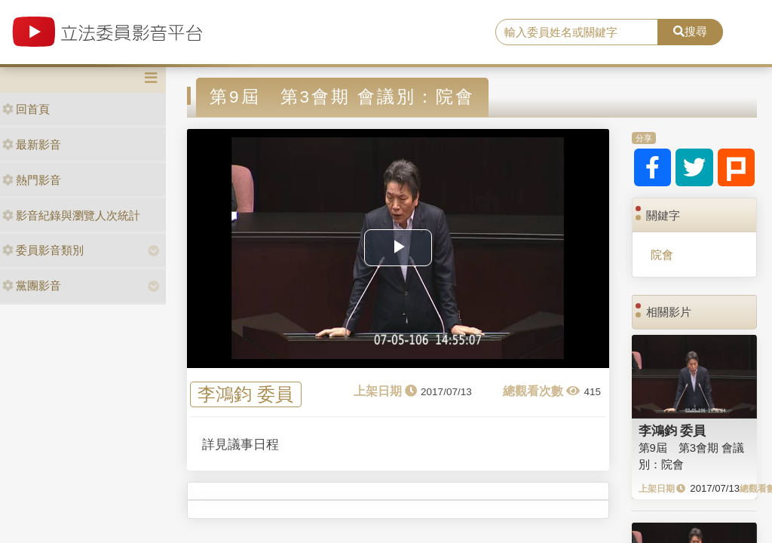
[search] (576, 32)
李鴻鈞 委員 (245, 395)
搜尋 (690, 31)
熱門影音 (31, 179)
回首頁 (26, 109)
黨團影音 (31, 285)
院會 (662, 254)
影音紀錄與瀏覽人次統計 (71, 215)
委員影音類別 (43, 250)
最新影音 (31, 144)
